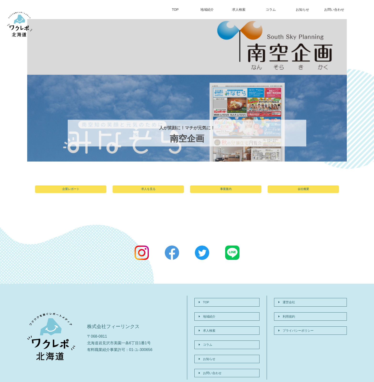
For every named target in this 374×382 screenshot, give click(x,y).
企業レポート (71, 191)
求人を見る (148, 191)
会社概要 (303, 191)
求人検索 (238, 9)
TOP (175, 9)
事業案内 (225, 191)
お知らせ (302, 9)
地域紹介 (207, 9)
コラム (271, 9)
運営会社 (287, 305)
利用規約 (287, 315)
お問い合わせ (334, 9)
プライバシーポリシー (299, 324)
